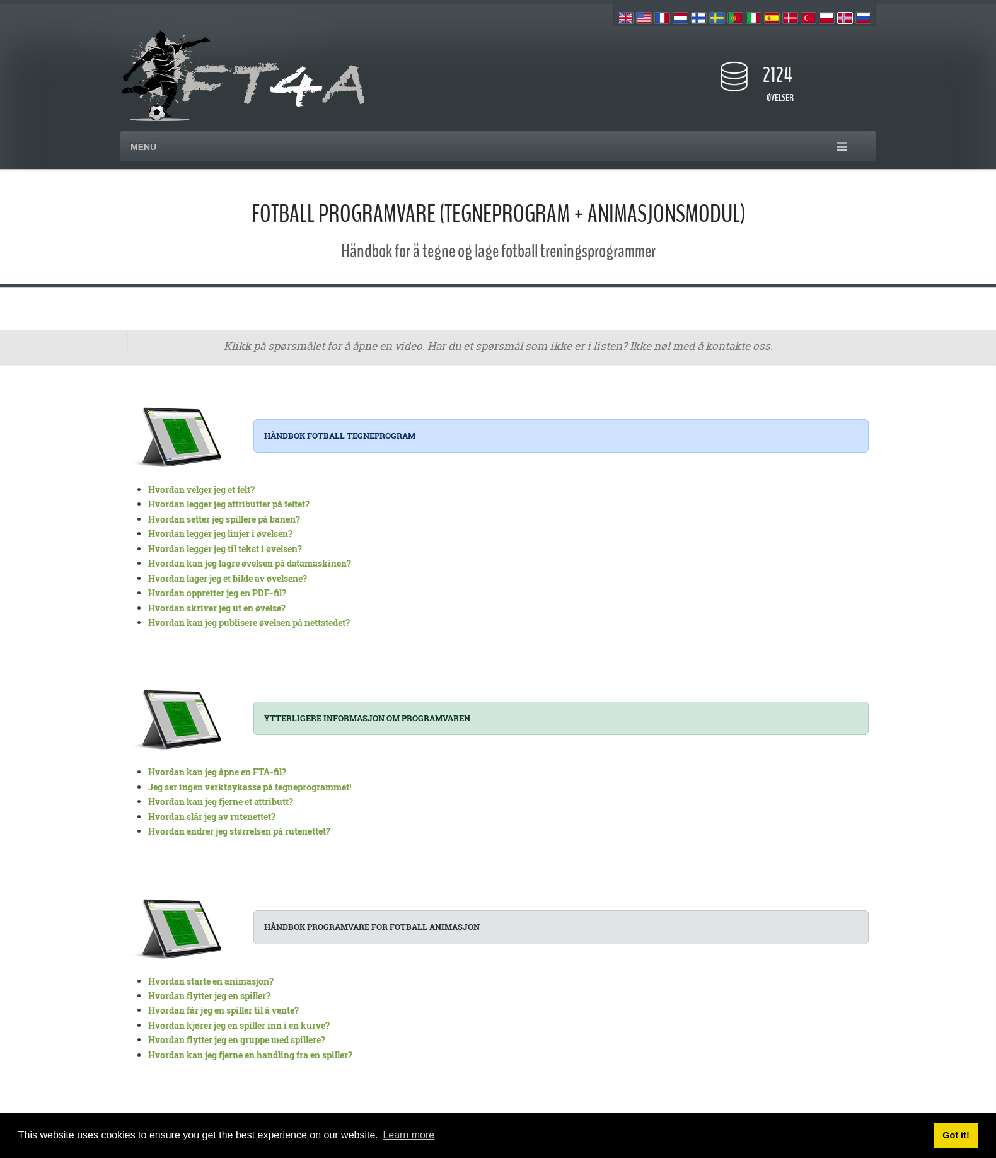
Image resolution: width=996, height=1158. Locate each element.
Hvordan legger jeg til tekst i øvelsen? (225, 549)
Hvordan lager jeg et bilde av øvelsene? (227, 578)
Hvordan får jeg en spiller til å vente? (223, 1010)
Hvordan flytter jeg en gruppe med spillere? (236, 1040)
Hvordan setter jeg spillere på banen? (224, 519)
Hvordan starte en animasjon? (211, 981)
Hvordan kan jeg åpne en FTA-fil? (217, 772)
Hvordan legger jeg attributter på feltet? (229, 504)
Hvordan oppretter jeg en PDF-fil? (217, 593)
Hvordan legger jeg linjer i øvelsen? (220, 534)
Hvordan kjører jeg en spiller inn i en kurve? (239, 1025)
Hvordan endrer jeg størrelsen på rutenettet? (239, 831)
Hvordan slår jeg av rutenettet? (211, 817)
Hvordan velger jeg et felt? (201, 489)
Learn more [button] (408, 1135)
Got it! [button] (955, 1135)
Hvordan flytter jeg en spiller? (209, 996)
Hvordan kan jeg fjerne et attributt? (220, 802)
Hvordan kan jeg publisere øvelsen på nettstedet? (249, 622)
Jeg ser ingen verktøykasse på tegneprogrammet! (249, 787)
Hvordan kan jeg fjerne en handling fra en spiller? (250, 1055)
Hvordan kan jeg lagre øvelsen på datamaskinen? (249, 563)
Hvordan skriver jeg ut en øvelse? (217, 608)
